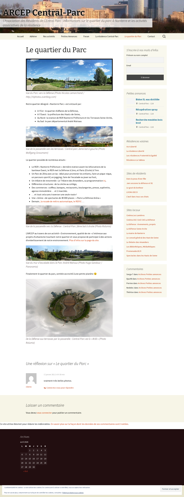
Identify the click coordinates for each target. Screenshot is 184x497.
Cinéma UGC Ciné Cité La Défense (140, 220)
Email (128, 65)
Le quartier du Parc (133, 36)
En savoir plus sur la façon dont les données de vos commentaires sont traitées (89, 423)
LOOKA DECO (132, 192)
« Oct (25, 471)
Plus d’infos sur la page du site (84, 240)
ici (104, 180)
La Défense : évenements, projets (141, 224)
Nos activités (49, 36)
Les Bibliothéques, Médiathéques (140, 246)
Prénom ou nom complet (137, 55)
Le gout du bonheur (134, 187)
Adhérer (33, 36)
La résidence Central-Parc (106, 36)
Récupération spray (147, 109)
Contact (151, 36)
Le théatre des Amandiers (137, 242)
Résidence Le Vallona (135, 160)
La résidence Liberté (135, 151)
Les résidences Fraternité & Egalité (141, 155)
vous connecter (44, 412)
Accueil (20, 36)
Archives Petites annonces (149, 274)
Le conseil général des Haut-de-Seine (142, 237)
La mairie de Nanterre (135, 233)
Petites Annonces (69, 36)
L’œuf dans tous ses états (137, 196)
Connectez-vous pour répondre (60, 387)
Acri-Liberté (131, 146)
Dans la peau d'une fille (136, 178)
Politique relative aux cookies (73, 493)
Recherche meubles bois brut (149, 121)
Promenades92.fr (133, 251)
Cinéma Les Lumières (135, 215)
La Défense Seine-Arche (136, 228)
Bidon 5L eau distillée (147, 99)
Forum (86, 36)
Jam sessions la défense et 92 (139, 183)
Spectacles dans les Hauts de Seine (141, 255)
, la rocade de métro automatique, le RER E (61, 201)
